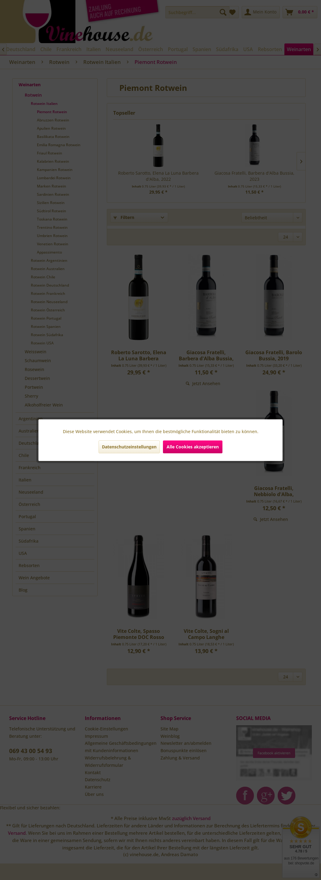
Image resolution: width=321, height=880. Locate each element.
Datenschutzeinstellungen (129, 447)
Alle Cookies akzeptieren (193, 447)
